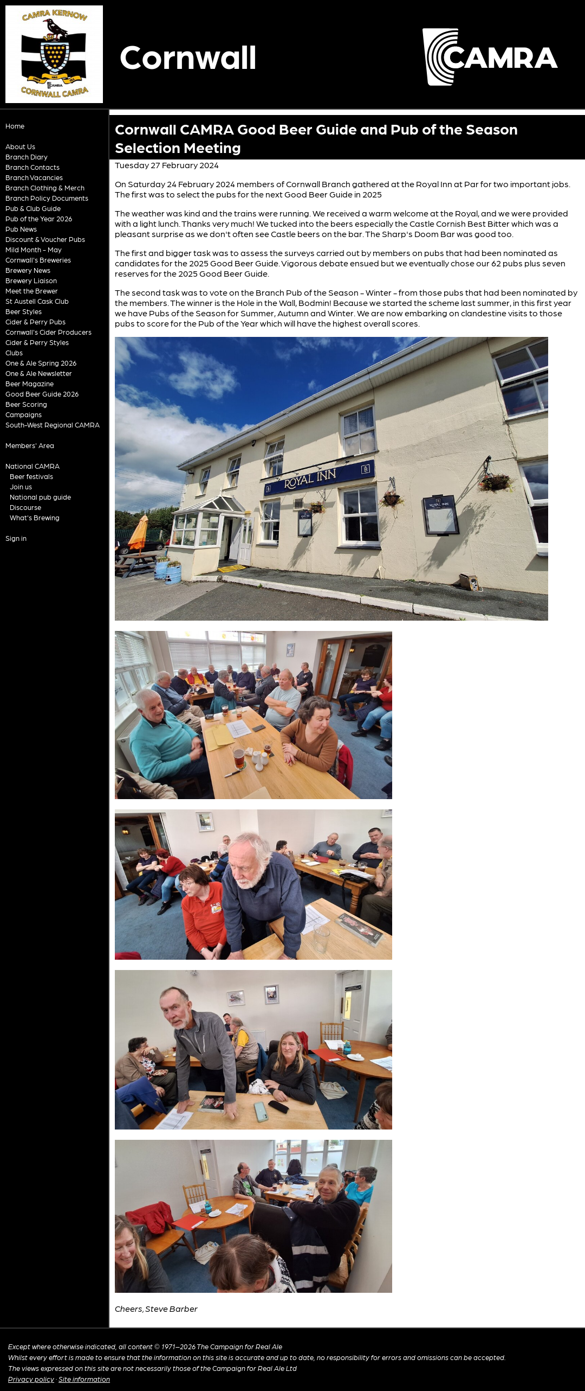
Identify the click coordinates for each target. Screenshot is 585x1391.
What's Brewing (35, 517)
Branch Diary (26, 156)
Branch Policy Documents (46, 198)
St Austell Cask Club (37, 301)
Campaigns (23, 414)
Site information (84, 1379)
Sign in (16, 538)
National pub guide (40, 497)
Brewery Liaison (31, 280)
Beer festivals (31, 476)
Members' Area (29, 445)
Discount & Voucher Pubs (45, 239)
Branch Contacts (32, 167)
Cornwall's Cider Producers (48, 332)
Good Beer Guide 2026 (42, 394)
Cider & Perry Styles (37, 342)
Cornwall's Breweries (38, 260)
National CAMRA (32, 466)
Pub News (21, 229)
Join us (21, 486)
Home (14, 126)
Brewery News (27, 270)
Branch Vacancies (34, 177)
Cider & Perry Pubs (35, 321)
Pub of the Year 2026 (38, 218)
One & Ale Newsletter (38, 373)
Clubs (14, 352)
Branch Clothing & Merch (44, 187)
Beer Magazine (29, 383)
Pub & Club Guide (33, 208)
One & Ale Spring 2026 (40, 363)
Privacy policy (31, 1379)
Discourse (25, 507)
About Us (20, 146)
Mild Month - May (33, 249)
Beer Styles (23, 311)
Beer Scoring (26, 404)
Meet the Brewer (31, 290)
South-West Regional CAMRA (52, 424)
